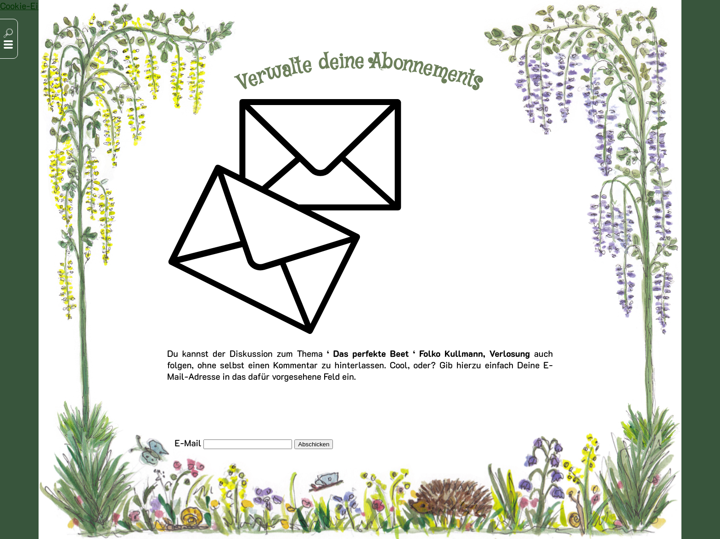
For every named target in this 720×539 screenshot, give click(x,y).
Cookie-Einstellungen (410, 505)
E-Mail (187, 443)
